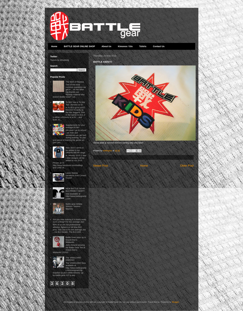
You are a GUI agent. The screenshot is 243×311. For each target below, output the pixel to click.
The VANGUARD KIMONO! (73, 259)
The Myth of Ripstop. (75, 82)
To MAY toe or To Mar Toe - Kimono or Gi (75, 103)
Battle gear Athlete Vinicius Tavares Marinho (74, 206)
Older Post (187, 165)
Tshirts (142, 46)
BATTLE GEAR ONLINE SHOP (79, 46)
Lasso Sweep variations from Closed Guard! (76, 175)
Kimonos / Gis (125, 46)
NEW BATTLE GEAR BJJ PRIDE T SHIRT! (75, 189)
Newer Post (100, 165)
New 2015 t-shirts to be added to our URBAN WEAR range (75, 150)
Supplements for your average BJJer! (75, 126)
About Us (106, 46)
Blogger (175, 302)
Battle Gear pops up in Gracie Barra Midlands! (76, 239)
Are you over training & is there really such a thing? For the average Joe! (69, 220)
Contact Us (159, 46)
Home (54, 46)
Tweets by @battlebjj (59, 60)
